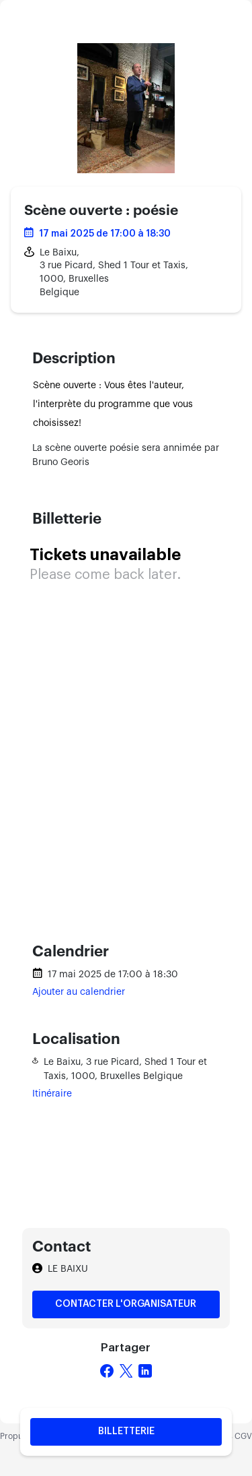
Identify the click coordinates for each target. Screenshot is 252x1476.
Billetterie (126, 1431)
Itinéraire (52, 1094)
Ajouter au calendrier (78, 992)
